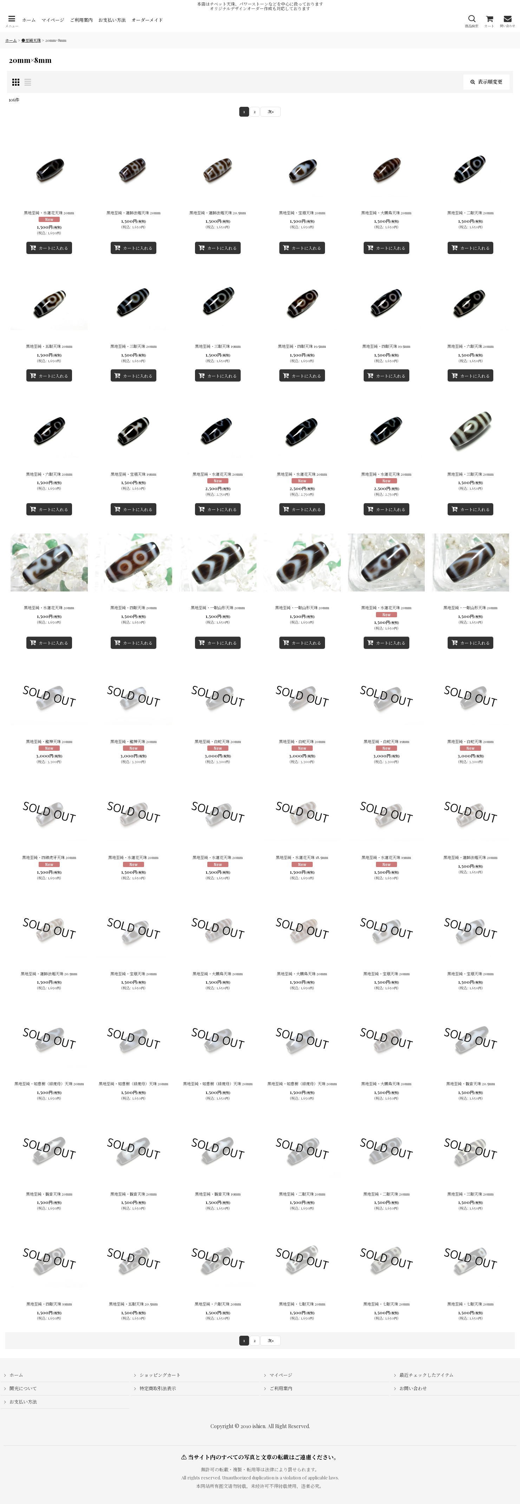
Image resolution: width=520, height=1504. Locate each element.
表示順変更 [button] (486, 81)
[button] (12, 21)
